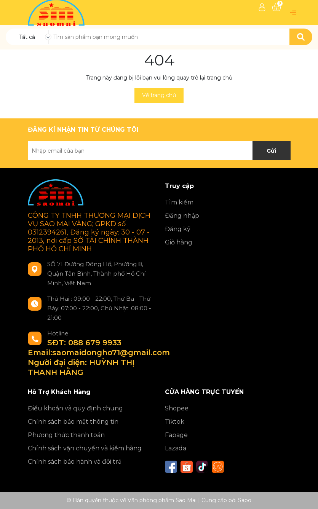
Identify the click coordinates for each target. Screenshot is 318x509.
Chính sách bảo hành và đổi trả (74, 461)
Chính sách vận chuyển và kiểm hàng (85, 448)
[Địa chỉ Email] (159, 150)
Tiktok (174, 421)
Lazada (175, 448)
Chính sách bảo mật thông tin (73, 421)
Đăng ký (177, 229)
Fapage (176, 435)
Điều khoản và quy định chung (75, 408)
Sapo (244, 500)
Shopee (177, 408)
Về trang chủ (159, 95)
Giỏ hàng (178, 242)
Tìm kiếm (179, 202)
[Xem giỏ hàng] (276, 7)
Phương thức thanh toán (66, 435)
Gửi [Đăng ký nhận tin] (271, 150)
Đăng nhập (182, 215)
